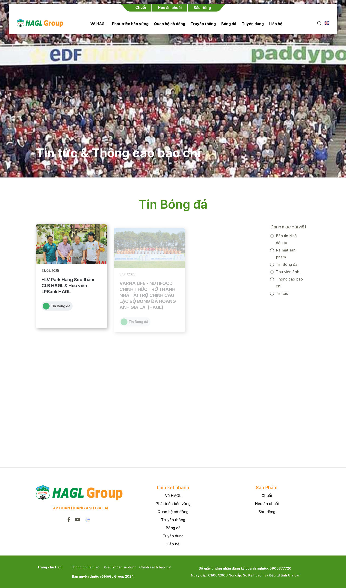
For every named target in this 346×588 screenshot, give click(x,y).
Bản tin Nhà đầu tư (286, 237)
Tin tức (282, 292)
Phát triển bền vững (130, 23)
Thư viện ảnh (287, 270)
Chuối (267, 495)
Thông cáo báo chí (289, 281)
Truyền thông (203, 23)
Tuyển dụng (253, 23)
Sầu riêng (266, 511)
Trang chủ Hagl (49, 567)
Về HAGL (98, 23)
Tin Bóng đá (286, 262)
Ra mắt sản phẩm (286, 252)
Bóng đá (228, 23)
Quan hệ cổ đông (169, 23)
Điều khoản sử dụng (120, 567)
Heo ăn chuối (267, 503)
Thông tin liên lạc (85, 567)
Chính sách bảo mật (155, 567)
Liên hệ (275, 23)
